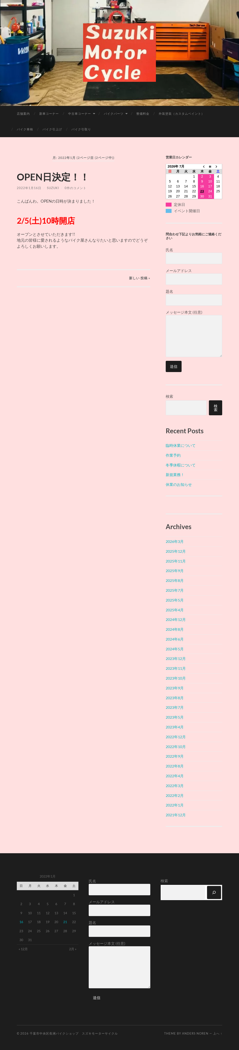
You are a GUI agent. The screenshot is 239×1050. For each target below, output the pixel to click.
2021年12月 (176, 815)
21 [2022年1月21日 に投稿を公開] (65, 922)
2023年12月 (176, 658)
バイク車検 (25, 129)
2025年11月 (176, 561)
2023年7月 (175, 707)
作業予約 (173, 455)
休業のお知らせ (179, 484)
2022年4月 (175, 776)
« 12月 (23, 949)
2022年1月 (175, 805)
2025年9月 (175, 570)
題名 (194, 297)
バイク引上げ (52, 129)
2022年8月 (175, 766)
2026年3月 (175, 541)
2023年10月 (176, 678)
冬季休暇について (181, 465)
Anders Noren (195, 1033)
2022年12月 (176, 737)
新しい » (139, 278)
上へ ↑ (217, 1033)
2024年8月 (175, 629)
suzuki (53, 188)
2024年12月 (176, 619)
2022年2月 (175, 795)
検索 (169, 396)
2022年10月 (176, 746)
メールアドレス (194, 276)
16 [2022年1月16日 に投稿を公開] (21, 922)
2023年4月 (175, 727)
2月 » (72, 949)
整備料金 (142, 113)
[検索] (214, 892)
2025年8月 (175, 580)
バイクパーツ (113, 113)
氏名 (194, 255)
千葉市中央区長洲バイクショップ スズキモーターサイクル (74, 1033)
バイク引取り (81, 129)
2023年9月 (175, 688)
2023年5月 (175, 717)
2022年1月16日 (29, 188)
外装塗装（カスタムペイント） (181, 113)
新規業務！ (175, 474)
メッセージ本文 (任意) (194, 333)
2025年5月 (175, 600)
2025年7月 (175, 590)
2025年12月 (176, 551)
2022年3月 (175, 785)
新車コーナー (49, 113)
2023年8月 (175, 697)
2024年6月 (175, 639)
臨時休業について (181, 445)
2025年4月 (175, 610)
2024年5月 (175, 649)
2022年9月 (175, 756)
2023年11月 (176, 668)
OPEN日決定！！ (53, 177)
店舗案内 (23, 113)
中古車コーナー (79, 113)
